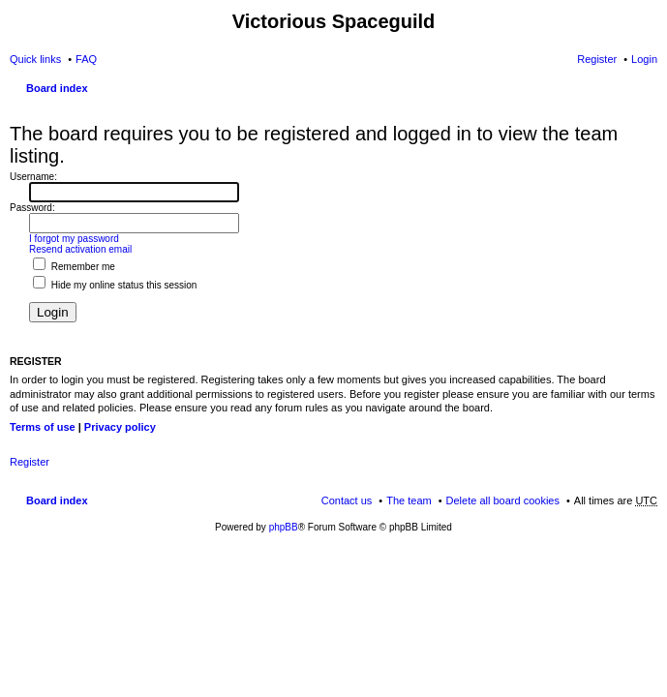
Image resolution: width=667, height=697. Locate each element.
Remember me (74, 266)
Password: (32, 207)
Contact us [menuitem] (347, 500)
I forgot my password (74, 238)
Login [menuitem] (644, 59)
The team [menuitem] (408, 500)
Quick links (35, 59)
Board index (57, 88)
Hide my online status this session (115, 285)
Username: (33, 176)
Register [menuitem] (597, 59)
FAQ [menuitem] (86, 59)
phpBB (283, 527)
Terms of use (43, 427)
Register (29, 462)
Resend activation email (80, 249)
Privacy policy (120, 427)
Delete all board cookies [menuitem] (503, 500)
